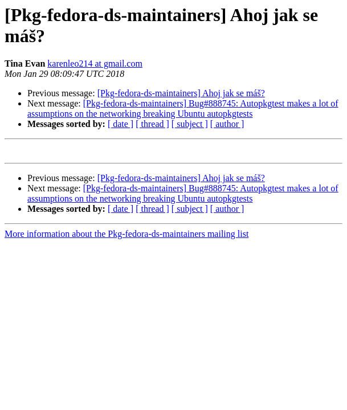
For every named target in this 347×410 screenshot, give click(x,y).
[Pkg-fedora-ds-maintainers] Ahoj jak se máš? (181, 93)
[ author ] (227, 124)
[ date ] (120, 124)
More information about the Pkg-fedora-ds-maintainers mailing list (126, 235)
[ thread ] (152, 124)
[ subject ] (190, 124)
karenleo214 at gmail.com (94, 63)
